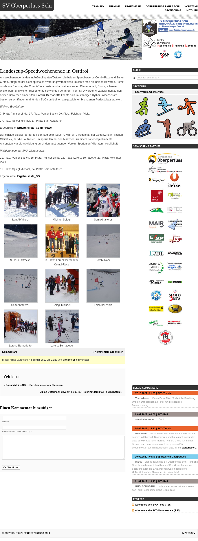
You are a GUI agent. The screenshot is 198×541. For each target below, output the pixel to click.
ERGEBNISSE (133, 6)
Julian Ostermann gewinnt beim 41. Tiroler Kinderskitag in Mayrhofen (80, 392)
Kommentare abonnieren (109, 351)
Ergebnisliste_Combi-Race (34, 127)
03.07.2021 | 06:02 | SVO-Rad (151, 414)
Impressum (188, 533)
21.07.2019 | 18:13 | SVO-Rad (151, 481)
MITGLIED (192, 10)
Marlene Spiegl (71, 359)
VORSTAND (191, 6)
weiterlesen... (189, 447)
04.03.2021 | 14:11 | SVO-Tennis (153, 428)
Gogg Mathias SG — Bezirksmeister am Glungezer (34, 385)
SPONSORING (173, 10)
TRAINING (98, 6)
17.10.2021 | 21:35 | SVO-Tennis (153, 393)
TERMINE (114, 6)
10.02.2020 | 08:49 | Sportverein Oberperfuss (160, 456)
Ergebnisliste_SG (28, 176)
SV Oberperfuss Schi (27, 5)
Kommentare (9, 351)
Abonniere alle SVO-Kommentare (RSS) (157, 510)
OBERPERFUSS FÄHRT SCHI (163, 6)
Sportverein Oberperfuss (149, 92)
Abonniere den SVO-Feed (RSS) (153, 504)
